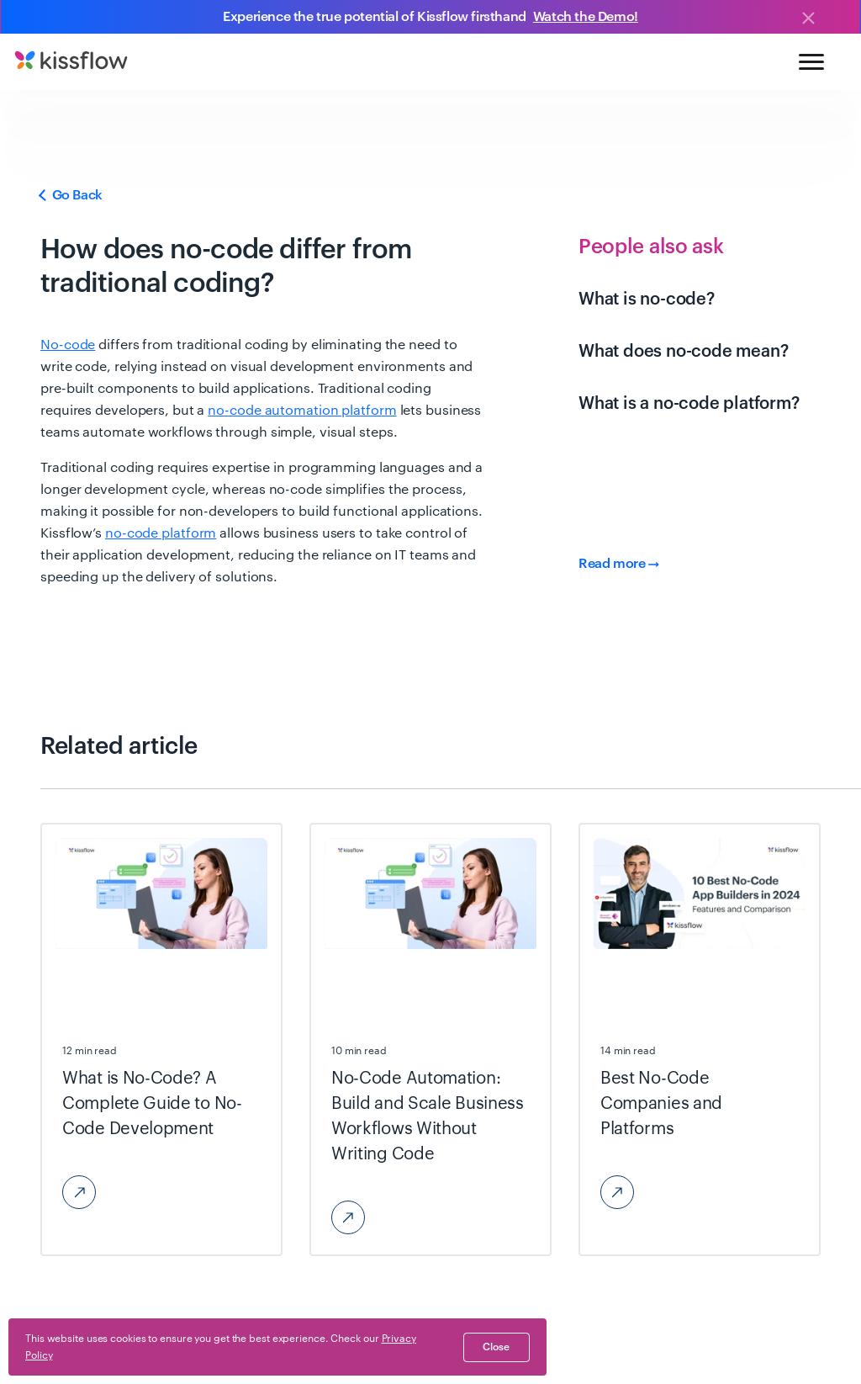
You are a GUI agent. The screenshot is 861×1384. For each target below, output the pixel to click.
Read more (618, 563)
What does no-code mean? (683, 351)
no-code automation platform (302, 410)
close (496, 1347)
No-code (67, 345)
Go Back (71, 195)
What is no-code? (646, 299)
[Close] (808, 19)
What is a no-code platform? (689, 403)
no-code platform (160, 533)
